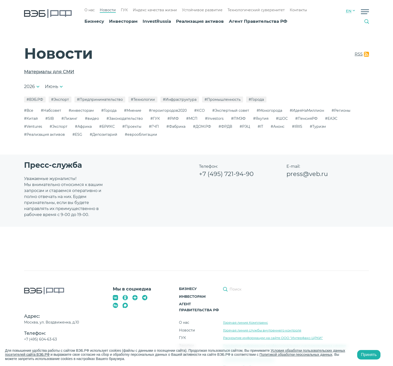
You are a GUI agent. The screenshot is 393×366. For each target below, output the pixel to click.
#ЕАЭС (331, 118)
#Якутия (260, 118)
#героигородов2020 (168, 110)
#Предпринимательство (100, 99)
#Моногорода (269, 110)
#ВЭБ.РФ (35, 99)
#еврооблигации (141, 134)
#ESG (77, 134)
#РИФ (173, 118)
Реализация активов (200, 21)
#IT (260, 126)
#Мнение (132, 110)
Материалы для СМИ (49, 71)
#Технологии (143, 99)
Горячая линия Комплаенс (245, 322)
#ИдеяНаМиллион (307, 110)
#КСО (199, 110)
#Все (28, 110)
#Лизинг (69, 118)
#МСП (192, 118)
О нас (89, 10)
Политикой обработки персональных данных (296, 354)
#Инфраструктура (180, 99)
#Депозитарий (103, 134)
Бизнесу (94, 21)
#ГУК (155, 118)
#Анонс (277, 126)
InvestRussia (157, 21)
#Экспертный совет (230, 110)
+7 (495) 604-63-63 (40, 339)
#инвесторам (81, 110)
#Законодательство (125, 118)
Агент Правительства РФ (258, 21)
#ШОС (282, 118)
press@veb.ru (307, 174)
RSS (359, 54)
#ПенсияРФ (306, 118)
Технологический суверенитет (256, 10)
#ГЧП (154, 126)
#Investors (214, 118)
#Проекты (131, 126)
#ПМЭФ (238, 118)
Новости (108, 10)
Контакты (298, 10)
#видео (92, 118)
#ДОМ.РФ (202, 126)
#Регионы (341, 110)
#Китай (31, 118)
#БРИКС (107, 126)
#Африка (83, 126)
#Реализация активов (44, 134)
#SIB (49, 118)
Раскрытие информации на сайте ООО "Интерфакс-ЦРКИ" (273, 338)
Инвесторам (123, 21)
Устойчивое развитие (202, 10)
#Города (256, 99)
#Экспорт (60, 99)
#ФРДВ (225, 126)
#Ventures (33, 126)
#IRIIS (297, 126)
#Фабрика (175, 126)
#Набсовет (51, 110)
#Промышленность (223, 99)
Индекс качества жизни (155, 10)
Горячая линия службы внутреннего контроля (262, 330)
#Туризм (318, 126)
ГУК (124, 10)
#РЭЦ (245, 126)
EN (348, 11)
